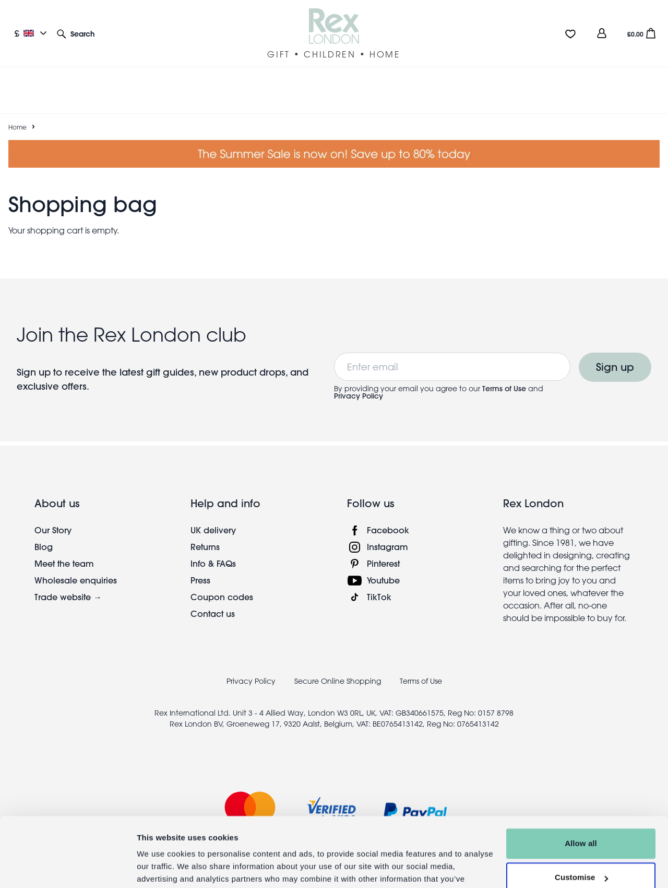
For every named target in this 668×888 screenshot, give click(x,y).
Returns (205, 534)
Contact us (212, 600)
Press (200, 567)
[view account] (602, 33)
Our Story (52, 517)
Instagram (387, 534)
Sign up (615, 354)
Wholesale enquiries (75, 567)
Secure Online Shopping (338, 668)
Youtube (383, 567)
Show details (161, 867)
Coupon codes (221, 584)
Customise (581, 824)
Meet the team (64, 550)
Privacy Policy (358, 383)
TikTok (379, 584)
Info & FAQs (213, 550)
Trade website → (68, 584)
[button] (76, 33)
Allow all (581, 790)
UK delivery (213, 517)
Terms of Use (504, 376)
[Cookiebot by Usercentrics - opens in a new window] (67, 867)
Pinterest (383, 550)
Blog (43, 534)
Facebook (388, 517)
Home (17, 114)
